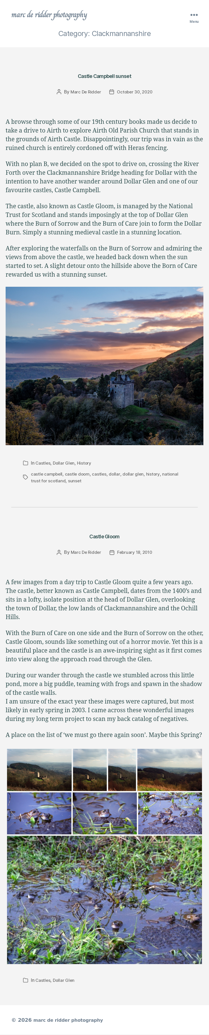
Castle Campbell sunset (104, 75)
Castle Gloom (104, 535)
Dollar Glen (64, 464)
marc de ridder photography (55, 15)
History (85, 464)
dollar (116, 475)
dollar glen (135, 475)
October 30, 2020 (135, 93)
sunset (75, 482)
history (155, 475)
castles (101, 475)
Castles (43, 464)
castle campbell (47, 475)
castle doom (78, 475)
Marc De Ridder (84, 93)
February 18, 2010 (135, 553)
